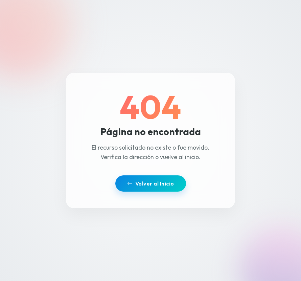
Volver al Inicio (150, 183)
